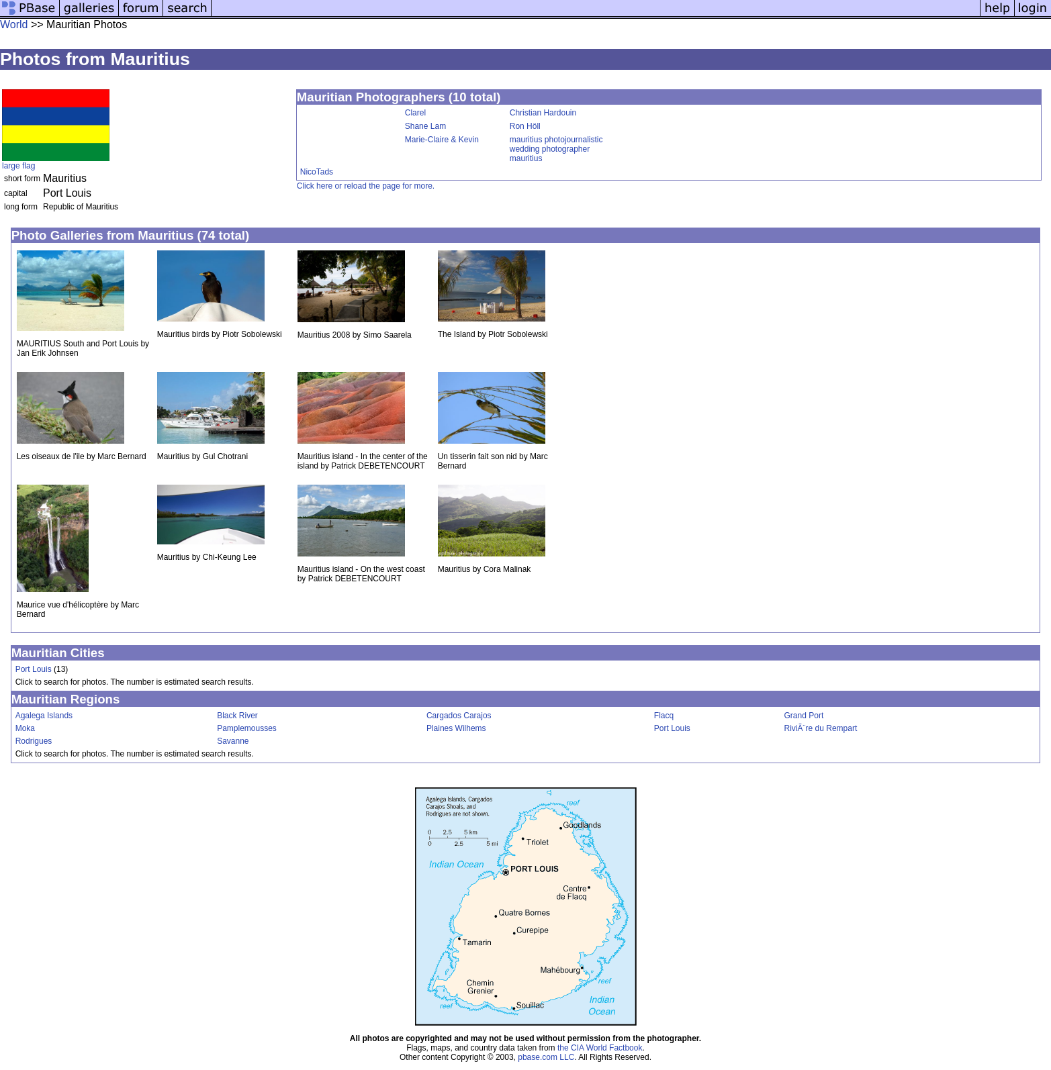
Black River (237, 715)
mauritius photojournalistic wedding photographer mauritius (556, 149)
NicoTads (316, 172)
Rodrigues (33, 741)
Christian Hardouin (543, 112)
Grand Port (804, 715)
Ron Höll (525, 126)
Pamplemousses (247, 728)
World (14, 24)
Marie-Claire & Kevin (442, 139)
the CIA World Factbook (600, 1048)
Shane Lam (425, 126)
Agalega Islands (44, 715)
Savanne (232, 741)
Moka (25, 728)
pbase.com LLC (546, 1057)
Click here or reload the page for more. (366, 186)
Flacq (664, 715)
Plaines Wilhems (456, 728)
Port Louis (33, 669)
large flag (18, 166)
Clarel (415, 112)
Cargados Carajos (459, 715)
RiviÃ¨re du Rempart (821, 728)
